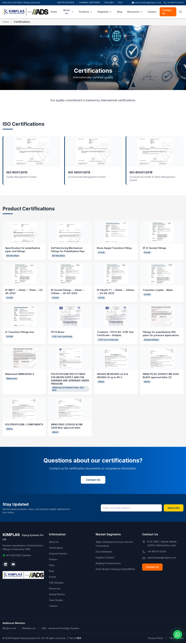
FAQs (52, 565)
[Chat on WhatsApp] (177, 634)
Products (85, 11)
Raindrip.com (29, 628)
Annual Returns (57, 594)
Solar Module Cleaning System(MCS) (115, 569)
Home (53, 11)
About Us (68, 12)
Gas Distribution (104, 551)
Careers (152, 11)
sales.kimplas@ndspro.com (146, 2)
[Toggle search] (180, 12)
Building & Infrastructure (108, 563)
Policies (109, 2)
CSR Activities (56, 582)
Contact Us (166, 12)
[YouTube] (13, 564)
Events (52, 576)
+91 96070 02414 (173, 2)
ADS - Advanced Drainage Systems (60, 628)
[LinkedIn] (5, 564)
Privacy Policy (155, 638)
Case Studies (56, 600)
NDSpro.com (9, 628)
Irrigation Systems (105, 557)
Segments (104, 11)
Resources (134, 11)
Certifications (65, 2)
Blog (119, 11)
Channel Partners (89, 2)
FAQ (120, 2)
